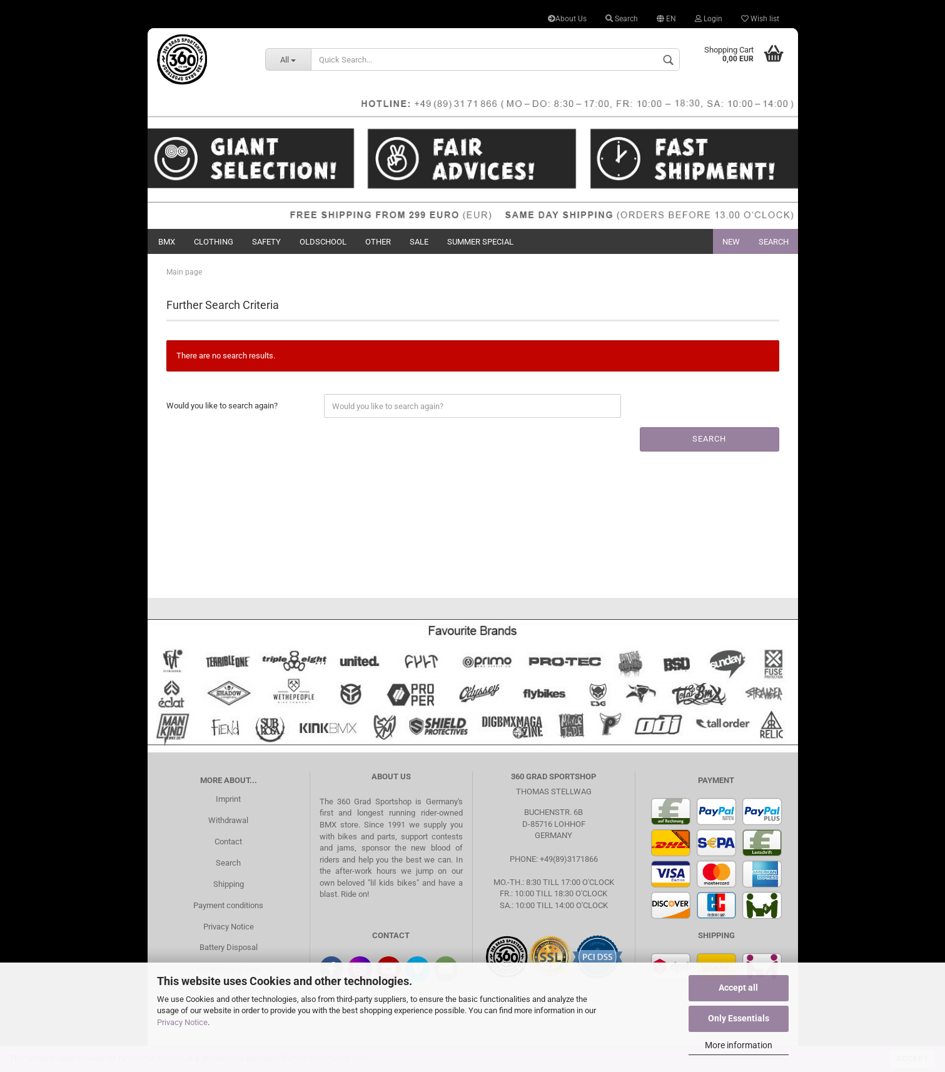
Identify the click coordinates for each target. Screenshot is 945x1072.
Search (621, 18)
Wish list (760, 18)
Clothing (213, 241)
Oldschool (323, 241)
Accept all (738, 988)
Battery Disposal (229, 947)
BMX (166, 241)
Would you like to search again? (222, 405)
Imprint (228, 799)
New (731, 241)
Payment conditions (228, 905)
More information (738, 1045)
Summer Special (480, 241)
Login (708, 18)
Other (378, 241)
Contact (228, 841)
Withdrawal (228, 820)
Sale (419, 241)
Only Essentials (738, 1018)
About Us (567, 18)
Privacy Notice (182, 1022)
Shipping (228, 884)
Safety (266, 241)
